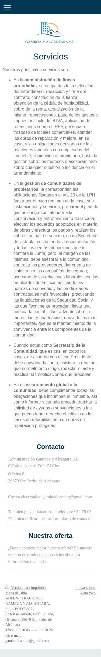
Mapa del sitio (16, 593)
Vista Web (88, 593)
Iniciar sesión (85, 588)
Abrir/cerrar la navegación (50, 7)
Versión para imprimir (25, 588)
